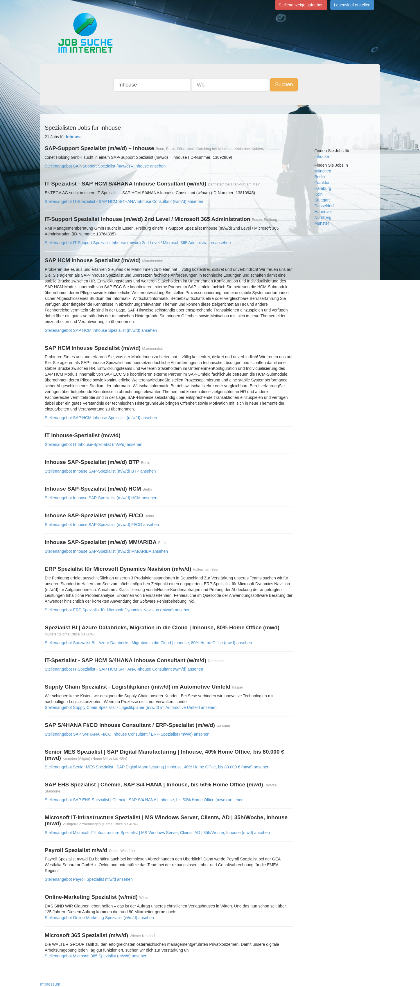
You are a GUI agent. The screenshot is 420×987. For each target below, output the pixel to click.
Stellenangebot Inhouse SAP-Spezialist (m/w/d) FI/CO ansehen (102, 524)
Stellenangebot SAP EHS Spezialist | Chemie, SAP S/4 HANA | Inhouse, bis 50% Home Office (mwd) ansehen (144, 799)
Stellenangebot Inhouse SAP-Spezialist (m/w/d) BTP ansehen (100, 471)
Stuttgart (322, 200)
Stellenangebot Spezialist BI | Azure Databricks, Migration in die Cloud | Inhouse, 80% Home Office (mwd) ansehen (148, 642)
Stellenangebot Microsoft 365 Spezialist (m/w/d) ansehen (96, 956)
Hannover (323, 211)
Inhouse (322, 156)
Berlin (320, 176)
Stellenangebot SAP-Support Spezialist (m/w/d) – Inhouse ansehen (105, 166)
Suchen (284, 84)
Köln (319, 194)
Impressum (50, 984)
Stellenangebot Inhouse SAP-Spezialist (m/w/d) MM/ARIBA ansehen (106, 551)
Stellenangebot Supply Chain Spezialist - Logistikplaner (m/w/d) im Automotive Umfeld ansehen (130, 707)
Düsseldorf (324, 205)
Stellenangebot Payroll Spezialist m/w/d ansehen (89, 879)
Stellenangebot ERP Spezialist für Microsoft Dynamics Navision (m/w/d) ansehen (118, 610)
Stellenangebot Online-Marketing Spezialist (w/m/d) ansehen (99, 917)
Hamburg (323, 188)
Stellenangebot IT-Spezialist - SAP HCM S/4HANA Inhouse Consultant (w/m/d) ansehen (124, 201)
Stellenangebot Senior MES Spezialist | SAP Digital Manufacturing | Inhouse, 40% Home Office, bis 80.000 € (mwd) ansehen (157, 767)
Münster (322, 223)
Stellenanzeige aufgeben (301, 5)
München (323, 171)
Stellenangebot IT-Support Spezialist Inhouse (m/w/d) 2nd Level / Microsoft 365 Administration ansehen (138, 242)
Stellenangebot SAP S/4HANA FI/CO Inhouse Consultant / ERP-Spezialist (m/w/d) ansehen (127, 734)
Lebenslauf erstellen (352, 5)
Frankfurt (323, 182)
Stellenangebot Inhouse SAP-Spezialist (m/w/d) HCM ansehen (101, 498)
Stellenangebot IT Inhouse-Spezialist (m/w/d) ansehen (93, 444)
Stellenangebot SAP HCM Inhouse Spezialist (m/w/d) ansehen (101, 330)
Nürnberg (323, 217)
